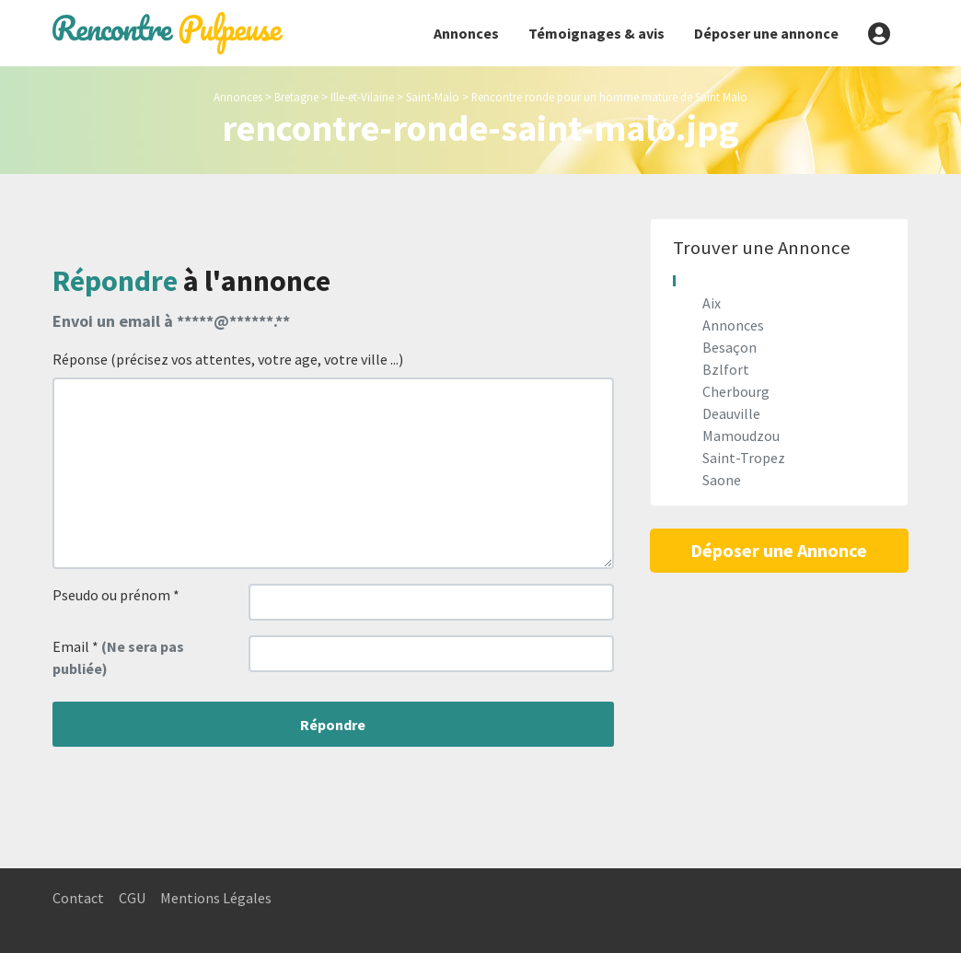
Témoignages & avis (596, 33)
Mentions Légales (216, 898)
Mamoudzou (741, 435)
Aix (711, 303)
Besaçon (729, 347)
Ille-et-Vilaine (362, 96)
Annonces (466, 33)
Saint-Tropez (743, 457)
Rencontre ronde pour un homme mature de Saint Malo (609, 96)
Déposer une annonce (766, 33)
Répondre (332, 724)
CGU (132, 898)
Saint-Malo (432, 96)
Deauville (731, 413)
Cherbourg (736, 391)
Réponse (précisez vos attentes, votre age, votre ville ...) (227, 359)
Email (118, 657)
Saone (721, 480)
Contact (78, 898)
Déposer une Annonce (778, 550)
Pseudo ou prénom (115, 595)
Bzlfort (725, 369)
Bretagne (296, 96)
